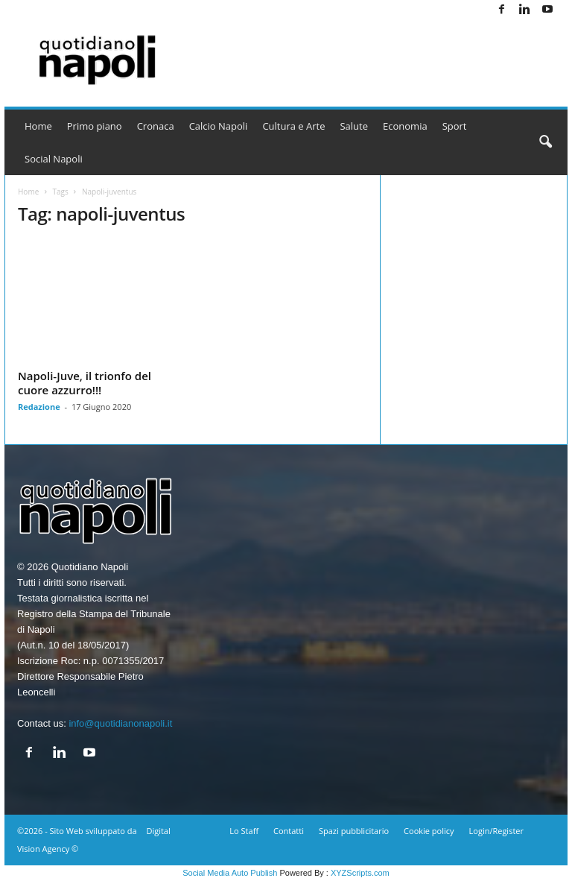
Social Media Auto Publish (229, 872)
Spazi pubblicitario (354, 830)
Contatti (288, 830)
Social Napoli (54, 158)
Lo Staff (243, 830)
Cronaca (155, 126)
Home (38, 126)
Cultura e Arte (293, 126)
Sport (454, 126)
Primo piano (94, 126)
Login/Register (496, 830)
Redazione (39, 406)
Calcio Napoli (218, 126)
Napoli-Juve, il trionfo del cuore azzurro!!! (84, 382)
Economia (405, 126)
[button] (545, 142)
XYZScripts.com (360, 872)
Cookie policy (429, 830)
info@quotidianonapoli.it (120, 723)
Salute (354, 126)
